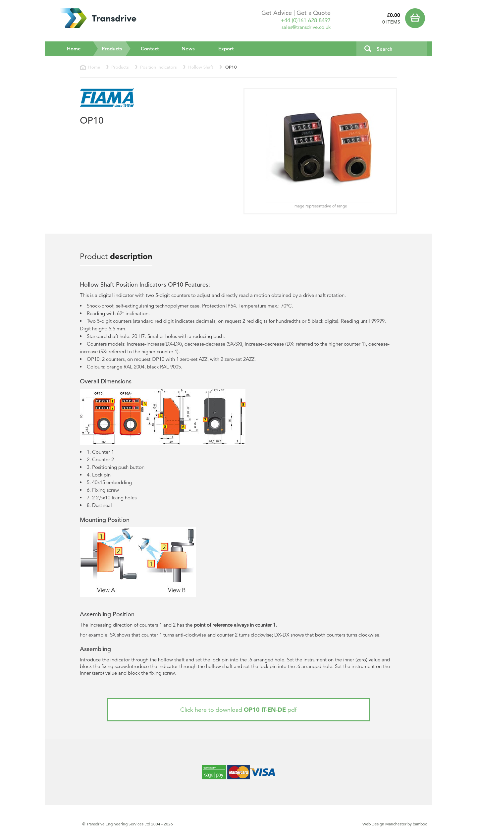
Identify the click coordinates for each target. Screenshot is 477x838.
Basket (416, 18)
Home (74, 48)
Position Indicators (158, 67)
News (188, 48)
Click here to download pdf (238, 709)
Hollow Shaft (200, 67)
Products (116, 48)
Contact (150, 48)
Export (226, 48)
